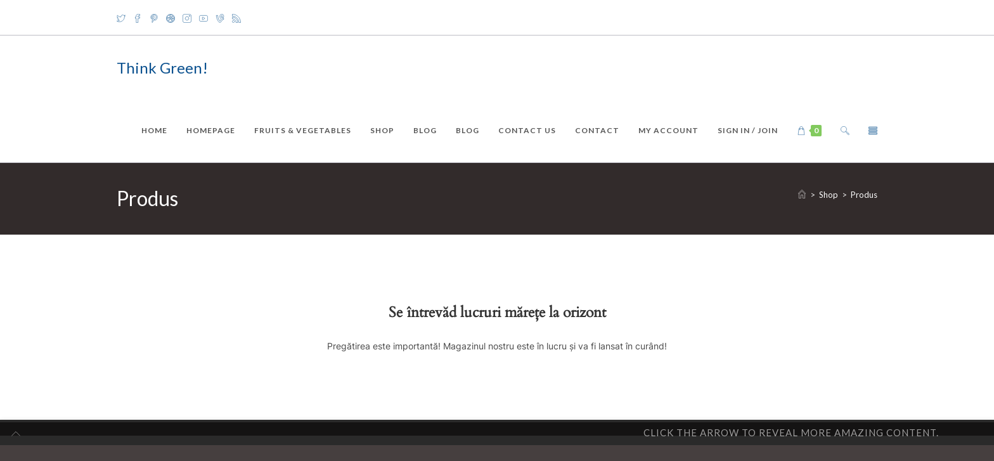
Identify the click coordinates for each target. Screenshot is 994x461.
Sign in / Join (748, 130)
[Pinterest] (154, 17)
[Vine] (220, 17)
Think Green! (162, 67)
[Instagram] (187, 17)
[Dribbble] (170, 17)
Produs (864, 195)
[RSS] (236, 17)
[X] (123, 17)
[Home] (801, 195)
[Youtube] (203, 17)
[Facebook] (137, 17)
